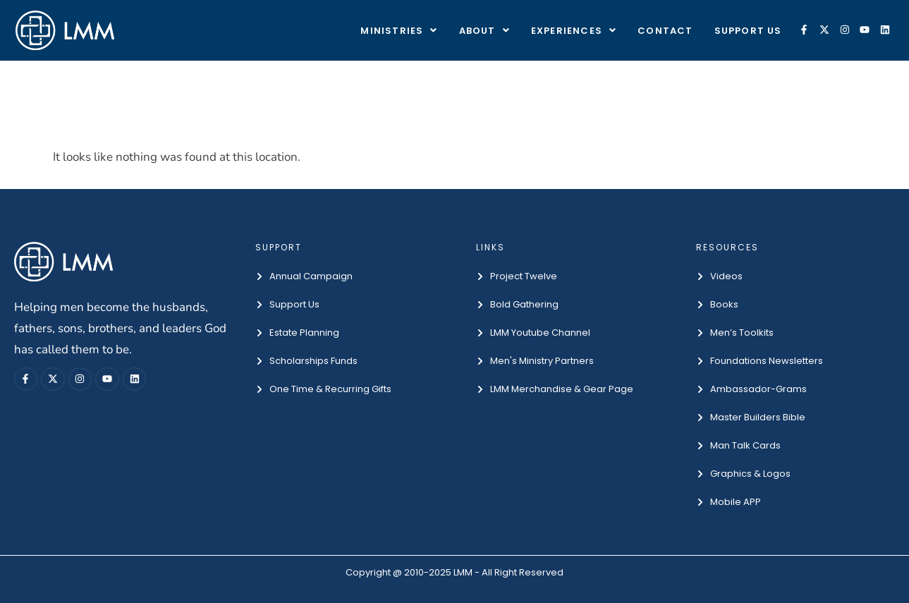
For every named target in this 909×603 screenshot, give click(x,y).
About (484, 30)
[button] (399, 31)
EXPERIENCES (573, 30)
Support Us (748, 30)
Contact (665, 30)
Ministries (398, 30)
